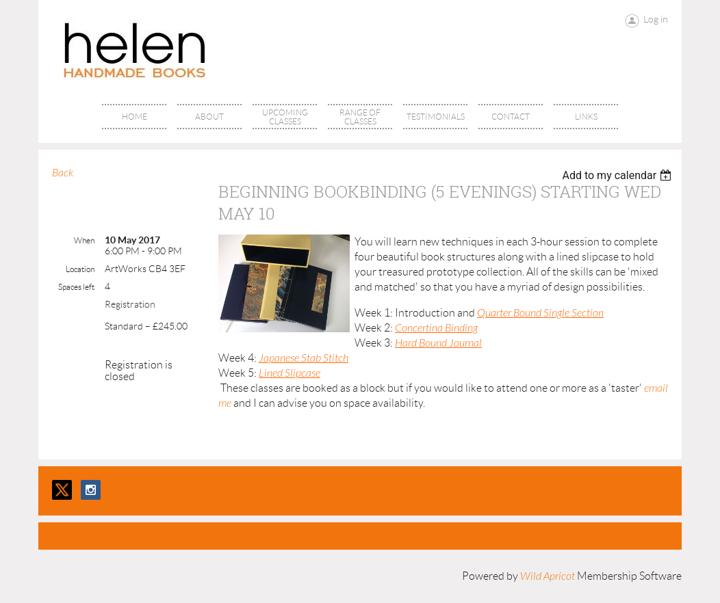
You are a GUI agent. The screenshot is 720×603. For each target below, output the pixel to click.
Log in (655, 19)
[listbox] (618, 175)
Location (80, 269)
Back (62, 173)
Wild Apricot (547, 576)
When (84, 240)
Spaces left (76, 286)
